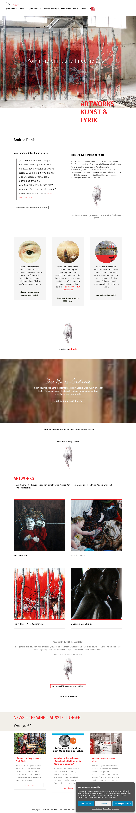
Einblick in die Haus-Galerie (68, 403)
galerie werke (10, 8)
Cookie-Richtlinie (97, 809)
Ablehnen (103, 804)
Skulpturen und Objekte (81, 624)
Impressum (115, 809)
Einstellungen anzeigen (122, 804)
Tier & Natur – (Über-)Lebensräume (29, 624)
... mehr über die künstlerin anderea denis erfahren (31, 207)
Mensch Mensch (78, 555)
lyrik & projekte (34, 8)
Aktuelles (25, 765)
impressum (65, 810)
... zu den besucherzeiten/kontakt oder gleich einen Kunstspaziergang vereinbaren (68, 429)
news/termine (66, 8)
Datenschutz (107, 809)
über (74, 8)
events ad (38, 765)
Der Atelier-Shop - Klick (106, 295)
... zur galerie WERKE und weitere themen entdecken (68, 686)
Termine (114, 765)
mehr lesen (30, 785)
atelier (22, 8)
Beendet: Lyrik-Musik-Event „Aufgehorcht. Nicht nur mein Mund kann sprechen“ (67, 761)
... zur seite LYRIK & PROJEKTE (68, 696)
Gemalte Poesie (20, 555)
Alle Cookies (86, 804)
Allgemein (32, 765)
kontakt (83, 8)
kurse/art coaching (50, 8)
